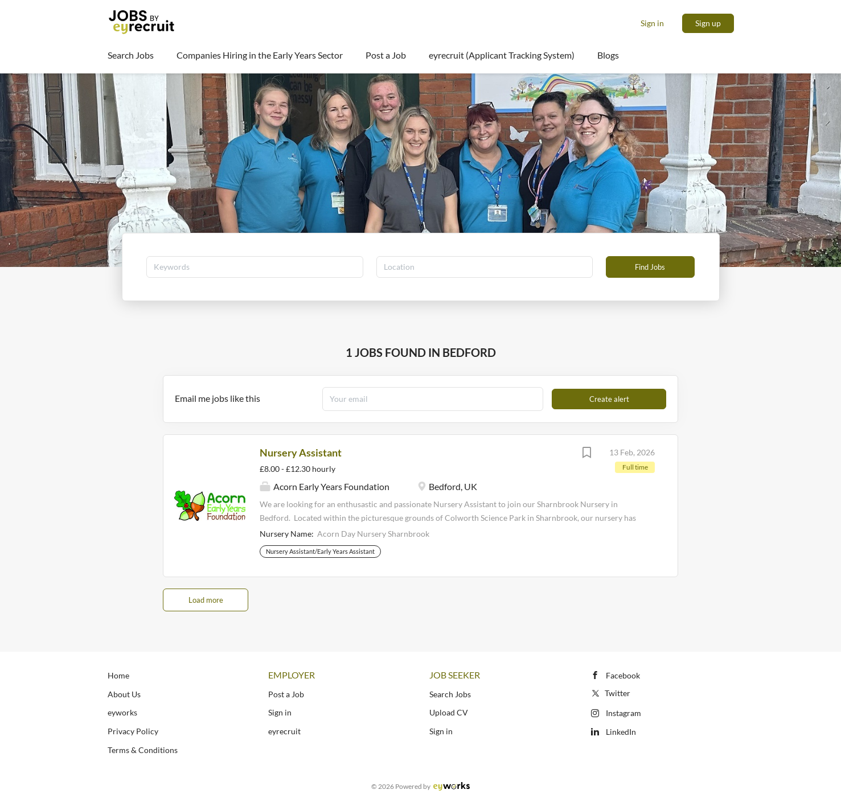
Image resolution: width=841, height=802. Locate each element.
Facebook (623, 675)
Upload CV (448, 712)
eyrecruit (284, 731)
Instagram (623, 713)
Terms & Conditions (143, 750)
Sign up (708, 23)
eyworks (122, 712)
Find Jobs (650, 267)
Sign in (652, 23)
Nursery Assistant (301, 452)
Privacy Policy (133, 731)
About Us (124, 694)
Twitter (610, 693)
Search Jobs (450, 694)
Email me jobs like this (217, 398)
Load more (205, 599)
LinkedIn (621, 732)
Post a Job (286, 694)
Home (118, 675)
